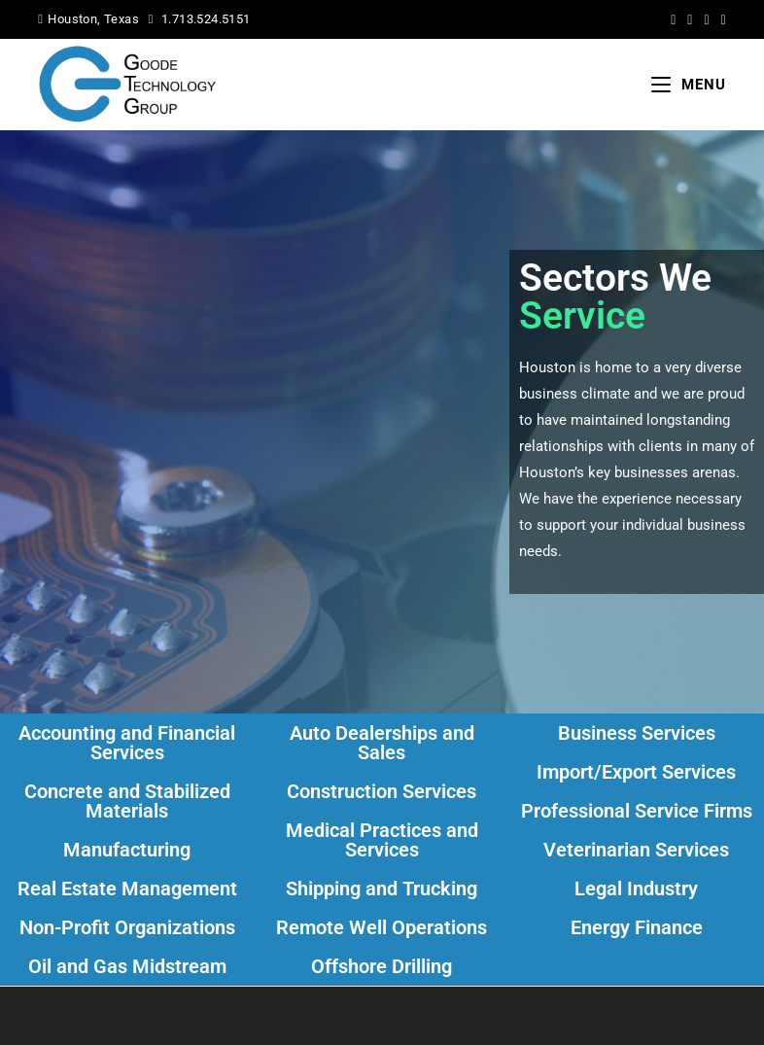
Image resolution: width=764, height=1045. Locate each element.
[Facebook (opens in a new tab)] (689, 19)
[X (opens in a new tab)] (673, 19)
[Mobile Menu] (688, 84)
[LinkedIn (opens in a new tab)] (706, 19)
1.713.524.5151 (206, 19)
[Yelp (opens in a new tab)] (720, 19)
